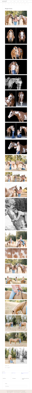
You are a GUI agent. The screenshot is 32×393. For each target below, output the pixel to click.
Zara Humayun (14, 378)
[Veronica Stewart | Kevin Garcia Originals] (25, 375)
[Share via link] (9, 367)
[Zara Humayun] (16, 375)
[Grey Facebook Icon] (9, 392)
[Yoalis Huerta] (6, 375)
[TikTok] (10, 392)
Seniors (8, 365)
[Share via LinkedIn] (8, 367)
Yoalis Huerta (4, 378)
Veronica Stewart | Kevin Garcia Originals (25, 378)
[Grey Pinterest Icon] (11, 392)
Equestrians (6, 365)
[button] (18, 1)
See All (29, 371)
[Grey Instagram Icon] (7, 392)
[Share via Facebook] (5, 367)
